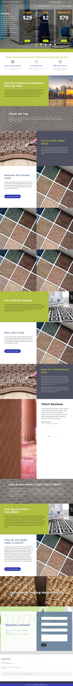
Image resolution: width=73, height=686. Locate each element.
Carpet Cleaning (38, 6)
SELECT (27, 40)
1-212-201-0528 (7, 669)
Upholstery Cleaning (56, 6)
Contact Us (28, 652)
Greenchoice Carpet (4, 624)
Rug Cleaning (47, 6)
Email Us (6, 672)
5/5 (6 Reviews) (10, 37)
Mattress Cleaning (66, 6)
